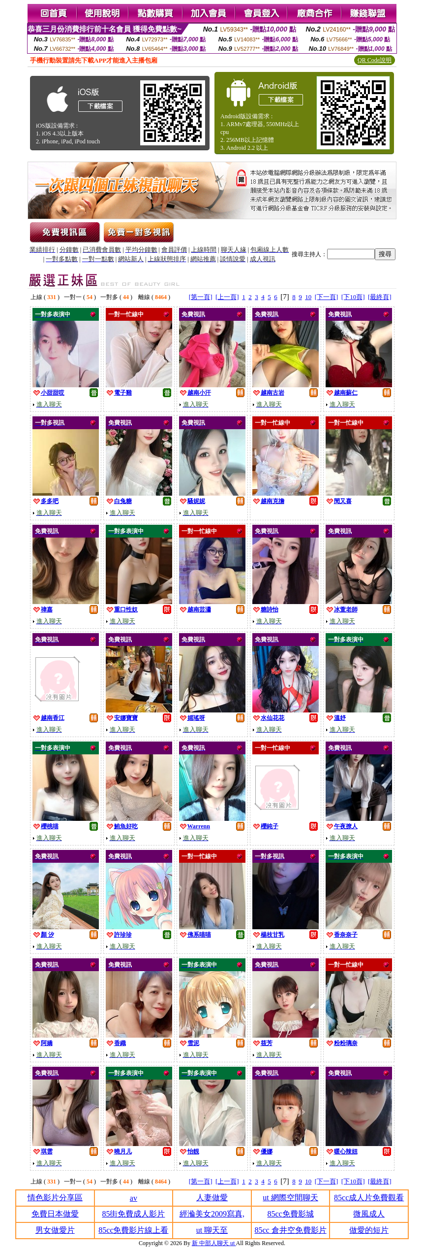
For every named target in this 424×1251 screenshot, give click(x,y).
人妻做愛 (212, 1197)
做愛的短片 (369, 1230)
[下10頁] (353, 297)
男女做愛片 (55, 1230)
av (133, 1198)
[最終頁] (380, 297)
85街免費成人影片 (133, 1214)
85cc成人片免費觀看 (369, 1197)
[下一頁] (326, 297)
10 (308, 297)
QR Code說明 (375, 60)
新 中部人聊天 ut (214, 1243)
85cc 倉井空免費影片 (290, 1230)
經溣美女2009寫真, (212, 1214)
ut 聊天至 (212, 1230)
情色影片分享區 (55, 1197)
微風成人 (369, 1214)
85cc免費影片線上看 (133, 1230)
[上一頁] (227, 297)
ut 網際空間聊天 (290, 1197)
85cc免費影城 (290, 1214)
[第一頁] (200, 297)
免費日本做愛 (55, 1214)
